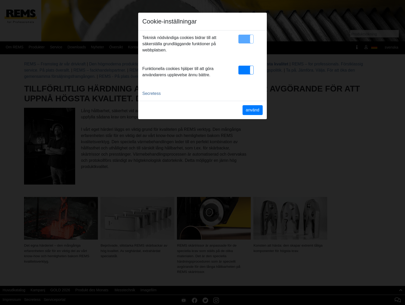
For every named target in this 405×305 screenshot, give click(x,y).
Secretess (151, 93)
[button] (246, 39)
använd (253, 110)
